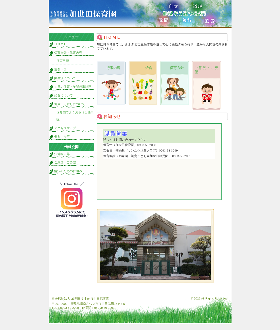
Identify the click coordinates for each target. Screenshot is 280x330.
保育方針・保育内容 (68, 52)
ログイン (223, 289)
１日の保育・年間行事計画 (72, 86)
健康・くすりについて (69, 104)
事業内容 (60, 69)
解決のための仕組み (68, 171)
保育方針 (177, 68)
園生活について (65, 78)
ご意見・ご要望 (65, 162)
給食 (148, 68)
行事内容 (113, 68)
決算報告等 (62, 154)
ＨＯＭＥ (60, 44)
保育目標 (62, 61)
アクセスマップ (65, 128)
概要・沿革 (62, 136)
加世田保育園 (140, 14)
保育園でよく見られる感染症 (75, 116)
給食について (63, 95)
